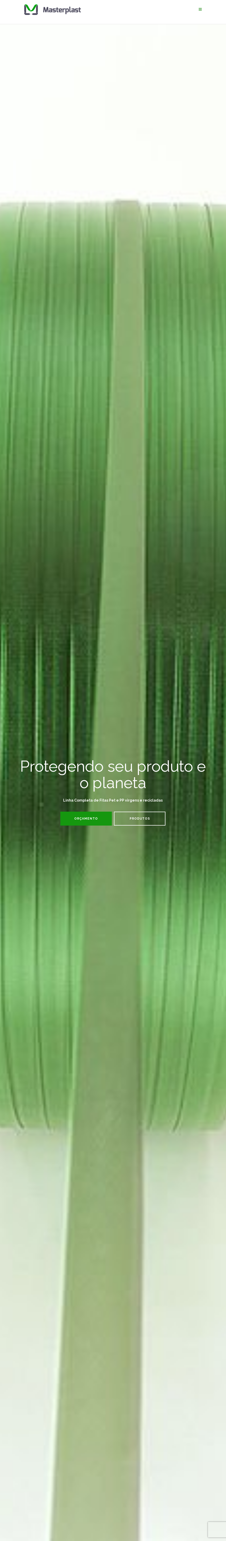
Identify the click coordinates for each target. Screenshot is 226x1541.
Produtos (140, 818)
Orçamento (86, 818)
